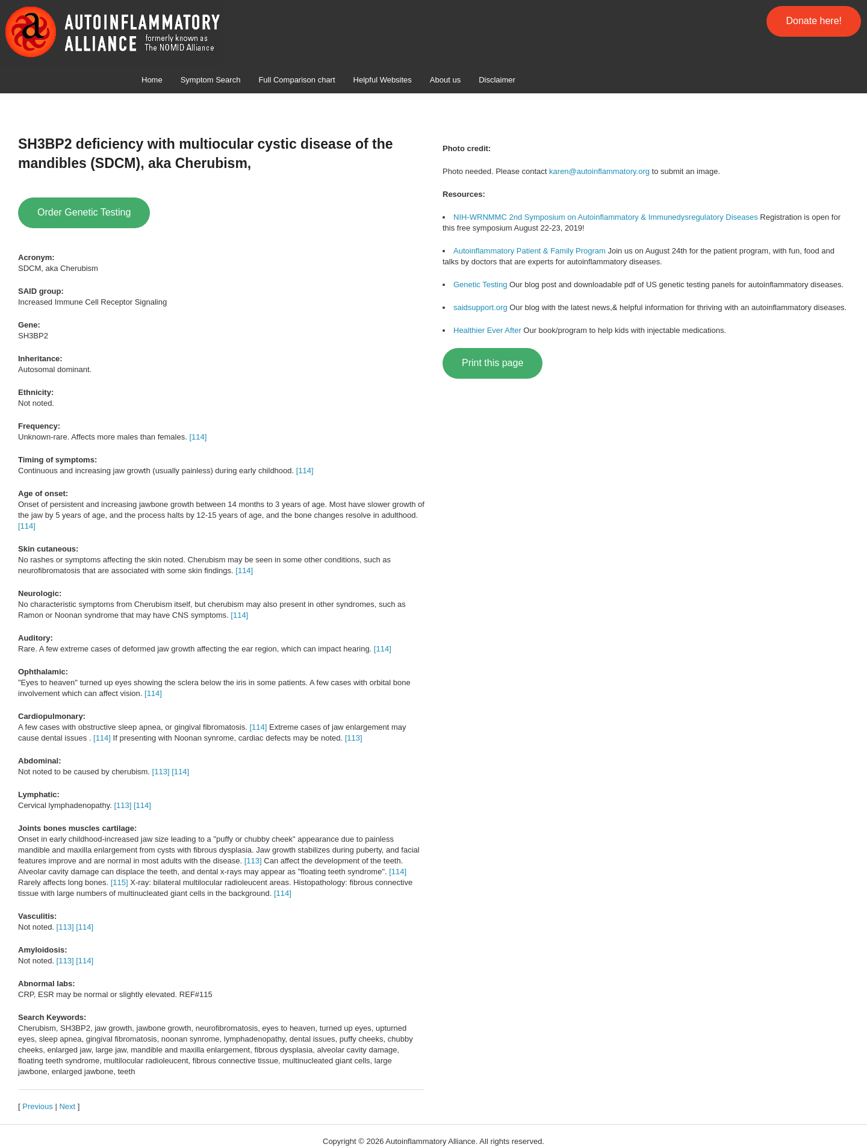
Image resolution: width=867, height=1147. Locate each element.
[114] (198, 436)
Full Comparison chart (296, 79)
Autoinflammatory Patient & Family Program (529, 250)
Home (152, 79)
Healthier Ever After (487, 330)
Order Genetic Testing (84, 212)
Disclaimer (497, 79)
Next (67, 1106)
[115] (119, 882)
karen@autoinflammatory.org (599, 171)
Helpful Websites (382, 79)
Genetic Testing (480, 284)
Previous (37, 1106)
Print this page (492, 363)
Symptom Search (211, 79)
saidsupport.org (480, 307)
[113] (353, 737)
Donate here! (814, 21)
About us (445, 79)
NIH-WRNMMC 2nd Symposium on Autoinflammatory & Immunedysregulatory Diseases (605, 217)
